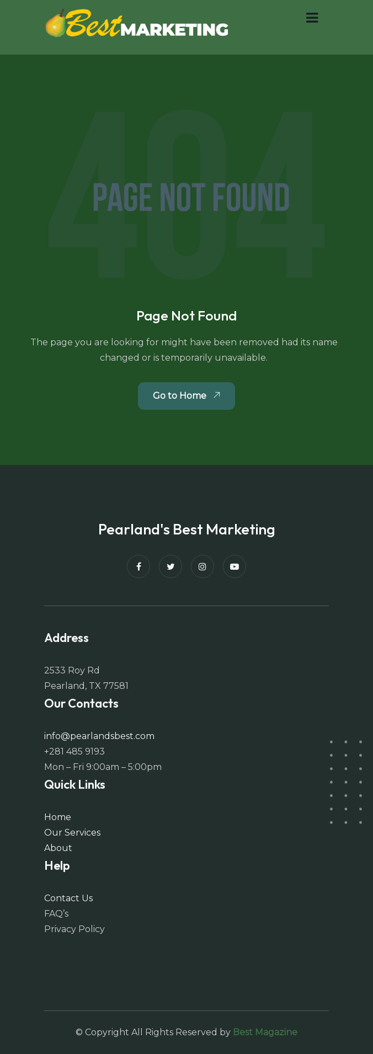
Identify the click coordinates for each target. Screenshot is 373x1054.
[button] (312, 18)
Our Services (72, 832)
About (58, 848)
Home (57, 817)
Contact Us (68, 898)
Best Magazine (265, 1032)
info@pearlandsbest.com (99, 736)
